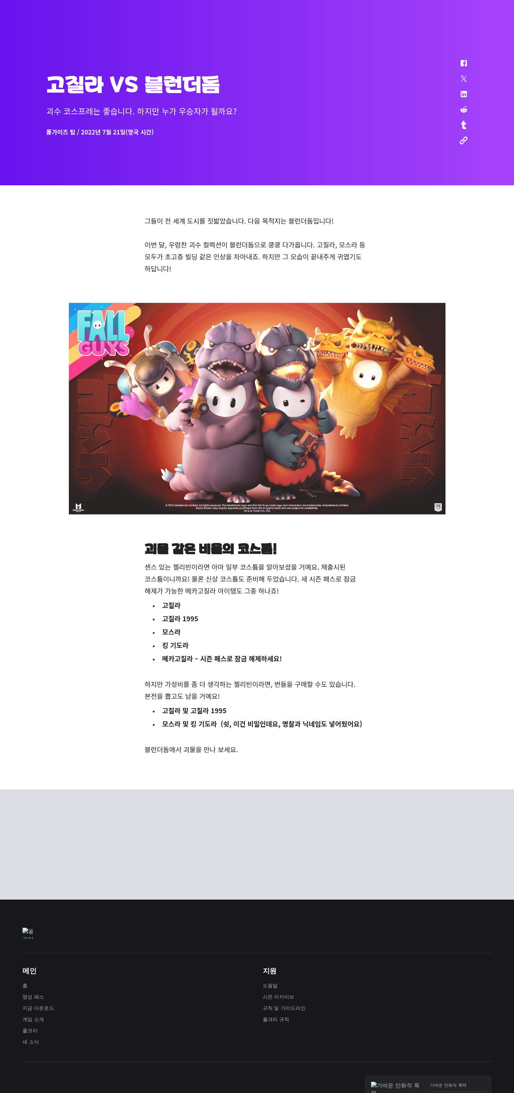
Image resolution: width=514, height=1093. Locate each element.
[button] (459, 66)
